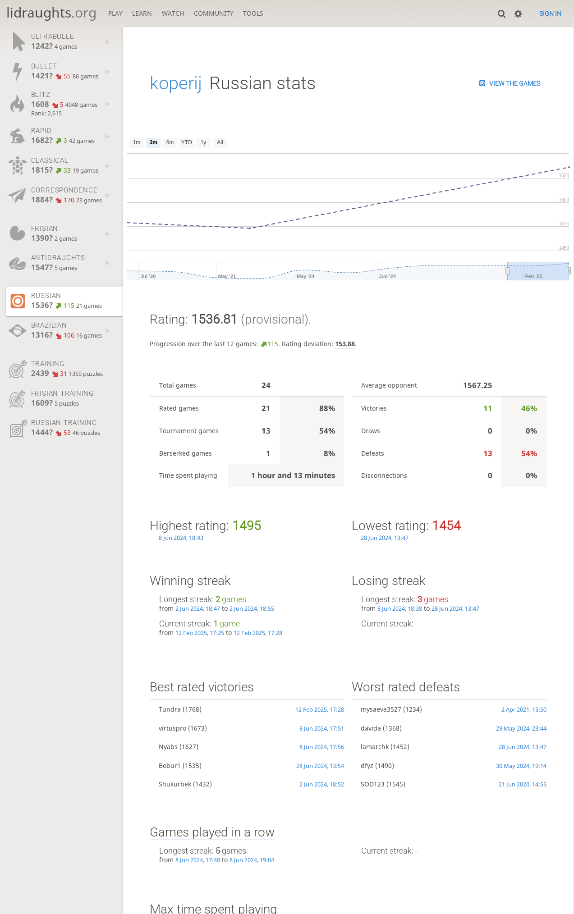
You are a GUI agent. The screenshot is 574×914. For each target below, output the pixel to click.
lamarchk (375, 746)
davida (371, 728)
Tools (253, 13)
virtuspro (172, 728)
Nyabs (168, 746)
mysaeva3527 (381, 709)
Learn (142, 13)
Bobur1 (170, 765)
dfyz (367, 765)
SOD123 (373, 784)
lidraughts (51, 12)
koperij (176, 83)
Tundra (170, 709)
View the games (514, 83)
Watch (173, 13)
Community (214, 13)
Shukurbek (175, 784)
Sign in (550, 13)
